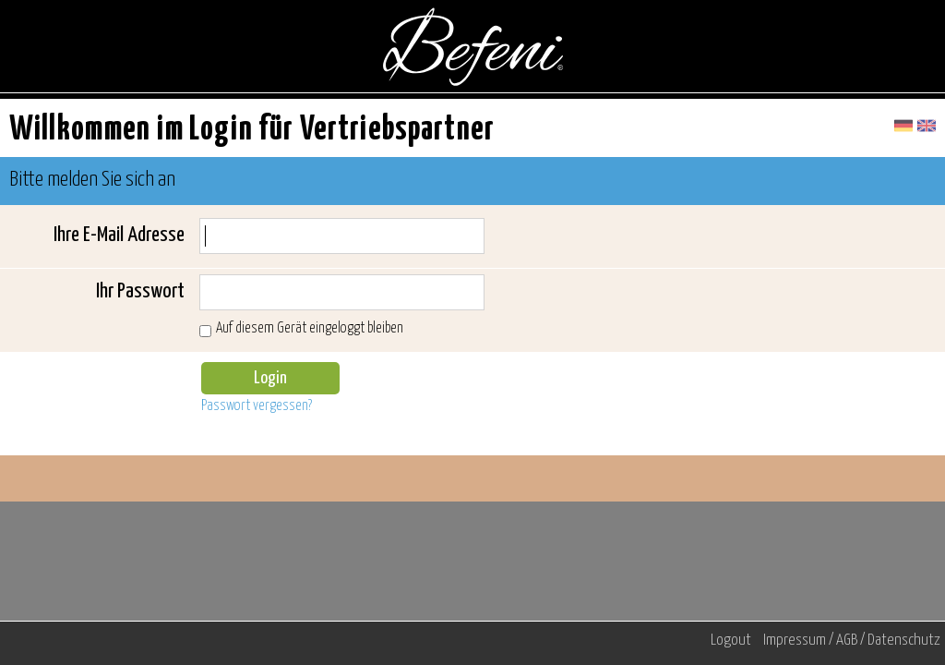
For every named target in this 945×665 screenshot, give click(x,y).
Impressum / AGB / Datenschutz (851, 640)
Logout (731, 640)
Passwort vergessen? (256, 406)
